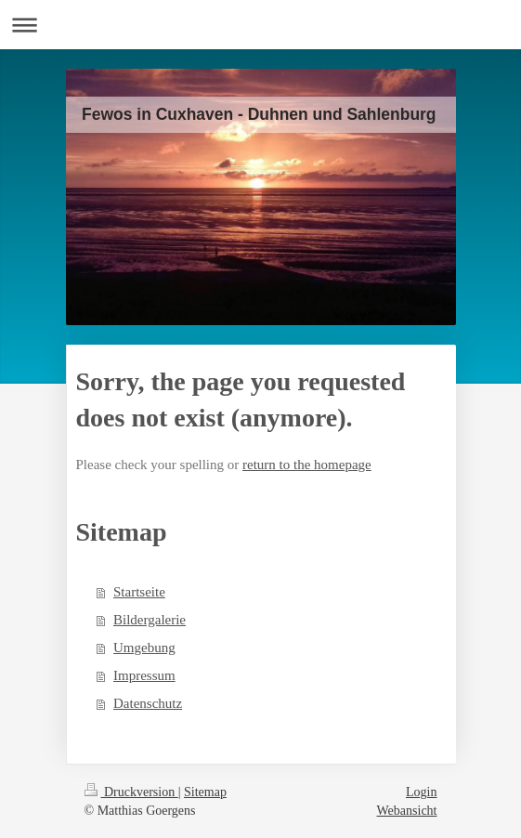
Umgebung (144, 647)
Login (421, 792)
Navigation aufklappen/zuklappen (260, 25)
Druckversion (131, 792)
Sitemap (205, 792)
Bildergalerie (149, 619)
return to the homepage (306, 464)
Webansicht (407, 811)
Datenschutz (147, 703)
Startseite (139, 591)
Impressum (144, 675)
